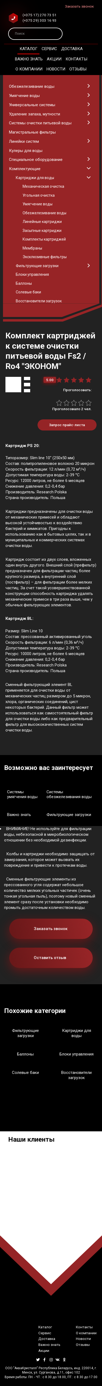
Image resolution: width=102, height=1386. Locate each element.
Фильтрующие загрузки (69, 814)
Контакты (76, 59)
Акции (54, 59)
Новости (56, 69)
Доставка (72, 48)
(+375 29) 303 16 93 (40, 20)
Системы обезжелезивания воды (69, 794)
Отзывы (77, 69)
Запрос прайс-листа (67, 425)
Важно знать (29, 59)
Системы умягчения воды (22, 794)
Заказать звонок (79, 6)
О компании (29, 69)
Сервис (49, 48)
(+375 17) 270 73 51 (40, 15)
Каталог (29, 48)
